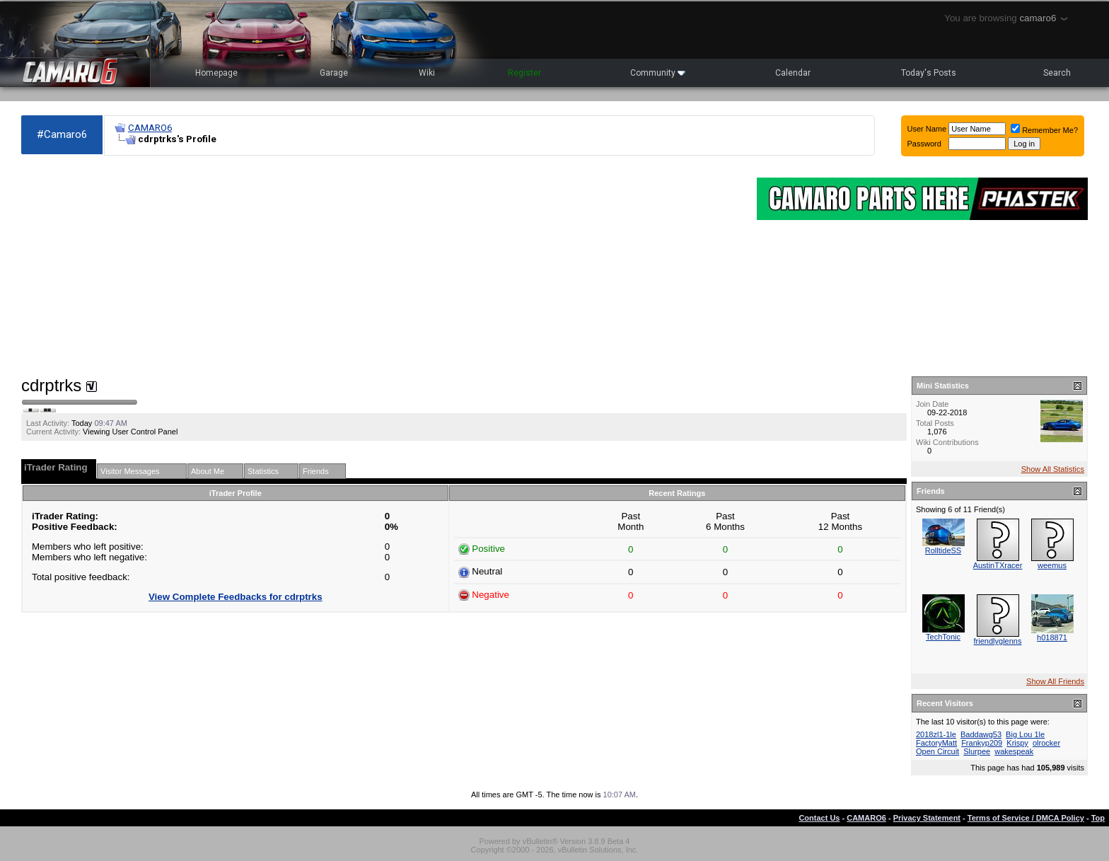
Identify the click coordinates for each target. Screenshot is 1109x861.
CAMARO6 (150, 127)
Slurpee (976, 751)
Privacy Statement (926, 818)
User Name (927, 129)
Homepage (216, 73)
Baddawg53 (980, 734)
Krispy (1017, 743)
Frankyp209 (981, 743)
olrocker (1046, 743)
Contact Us (819, 818)
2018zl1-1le (936, 734)
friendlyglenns (998, 641)
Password (924, 143)
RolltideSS (943, 550)
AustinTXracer (998, 565)
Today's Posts (928, 73)
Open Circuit (937, 751)
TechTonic (943, 636)
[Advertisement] (382, 266)
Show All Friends (1055, 681)
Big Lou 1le (1025, 734)
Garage (334, 73)
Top (1098, 818)
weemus (1052, 565)
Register (524, 73)
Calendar (793, 73)
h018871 (1052, 637)
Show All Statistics (1052, 469)
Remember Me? (1044, 130)
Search (1057, 73)
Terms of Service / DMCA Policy (1026, 818)
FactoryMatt (936, 743)
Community (657, 73)
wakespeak (1013, 751)
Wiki (427, 73)
